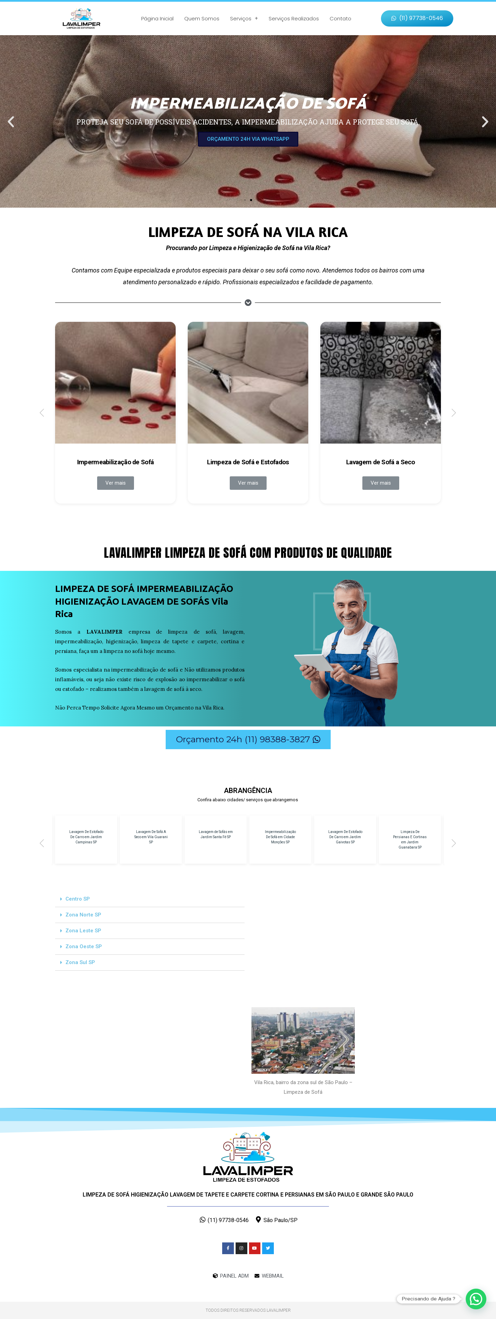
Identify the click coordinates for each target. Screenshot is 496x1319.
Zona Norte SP (83, 915)
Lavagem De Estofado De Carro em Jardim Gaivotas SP (345, 837)
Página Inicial (157, 18)
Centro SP (77, 899)
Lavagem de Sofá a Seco (380, 462)
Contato (340, 18)
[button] (417, 18)
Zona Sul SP (80, 962)
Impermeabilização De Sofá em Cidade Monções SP (280, 837)
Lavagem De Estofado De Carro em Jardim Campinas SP (86, 837)
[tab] (150, 899)
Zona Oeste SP (83, 946)
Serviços (244, 18)
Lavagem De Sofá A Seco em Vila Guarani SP (151, 837)
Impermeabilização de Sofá (115, 462)
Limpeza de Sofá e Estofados (248, 462)
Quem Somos (201, 18)
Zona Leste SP (83, 931)
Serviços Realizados (294, 18)
